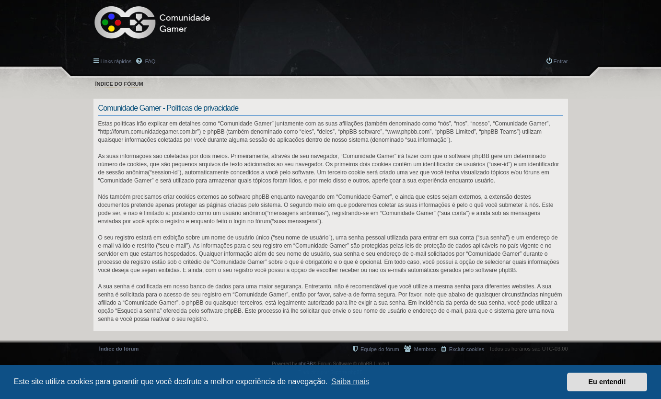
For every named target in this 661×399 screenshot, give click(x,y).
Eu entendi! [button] (607, 382)
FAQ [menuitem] (149, 61)
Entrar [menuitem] (561, 61)
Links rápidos (116, 61)
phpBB (306, 363)
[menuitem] (462, 349)
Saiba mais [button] (350, 381)
